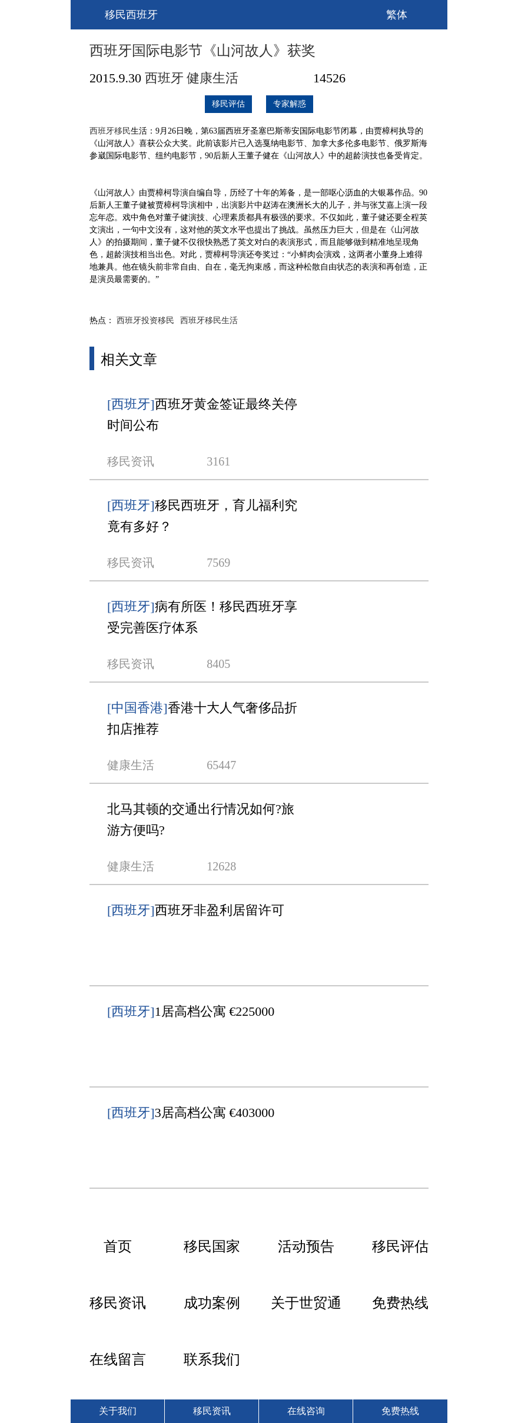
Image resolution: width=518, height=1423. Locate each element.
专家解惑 (289, 103)
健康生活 (212, 78)
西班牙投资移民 (145, 320)
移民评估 (228, 103)
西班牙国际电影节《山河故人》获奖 (202, 50)
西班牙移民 (110, 131)
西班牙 (164, 78)
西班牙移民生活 (209, 320)
